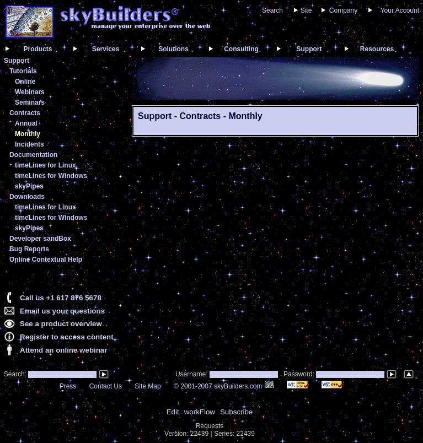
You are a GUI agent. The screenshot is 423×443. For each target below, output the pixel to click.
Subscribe (236, 412)
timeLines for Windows (51, 176)
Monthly (27, 134)
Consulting (241, 49)
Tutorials (23, 71)
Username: (192, 374)
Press (68, 386)
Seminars (30, 102)
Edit (173, 412)
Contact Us (105, 386)
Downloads (27, 197)
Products (37, 49)
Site (306, 10)
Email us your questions (62, 311)
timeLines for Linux (45, 165)
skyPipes (29, 186)
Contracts (24, 113)
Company (343, 10)
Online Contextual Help (45, 259)
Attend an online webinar (63, 350)
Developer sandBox (40, 238)
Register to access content (67, 337)
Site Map (147, 386)
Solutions (173, 49)
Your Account (400, 10)
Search (272, 10)
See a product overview (61, 324)
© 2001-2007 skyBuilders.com (224, 386)
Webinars (30, 92)
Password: (299, 374)
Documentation (33, 155)
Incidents (29, 144)
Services (105, 49)
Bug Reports (29, 249)
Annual (26, 123)
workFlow (199, 412)
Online (25, 81)
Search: (14, 374)
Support (309, 49)
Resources (377, 49)
